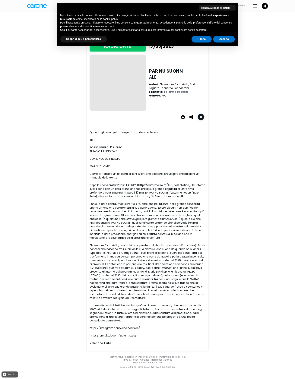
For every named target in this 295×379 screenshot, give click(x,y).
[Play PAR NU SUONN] (201, 117)
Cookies (144, 359)
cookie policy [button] (110, 19)
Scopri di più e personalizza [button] (83, 38)
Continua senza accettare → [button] (217, 7)
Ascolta (9, 375)
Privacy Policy (130, 359)
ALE (152, 77)
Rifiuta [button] (202, 38)
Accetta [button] (224, 38)
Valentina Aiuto (100, 343)
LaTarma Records (176, 92)
